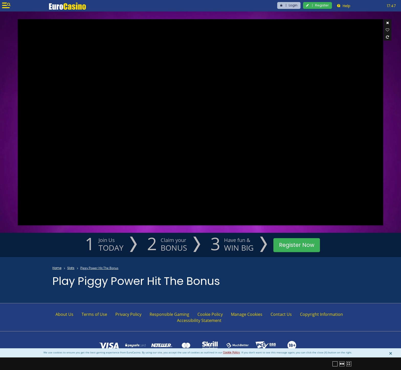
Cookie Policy (231, 352)
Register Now (296, 245)
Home (56, 268)
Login (293, 5)
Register (322, 5)
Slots (70, 268)
